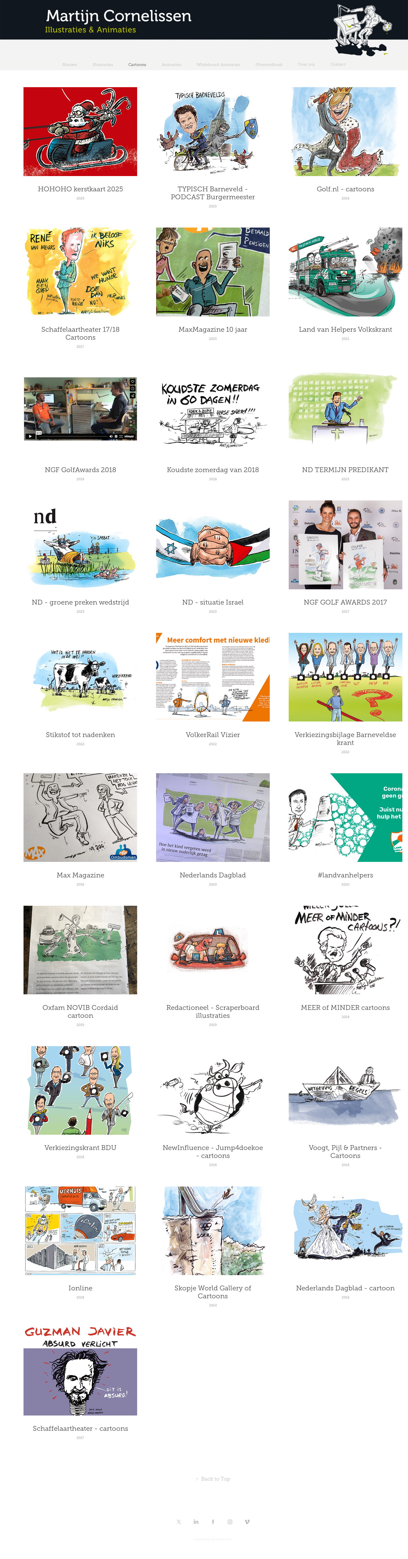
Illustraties (103, 65)
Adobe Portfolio (221, 1539)
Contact (338, 64)
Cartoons (137, 65)
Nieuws (69, 65)
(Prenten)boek (269, 65)
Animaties (171, 65)
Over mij (306, 64)
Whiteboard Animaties (218, 65)
